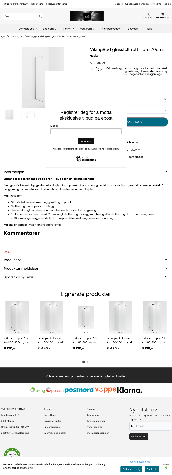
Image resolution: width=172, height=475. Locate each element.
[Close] (125, 72)
